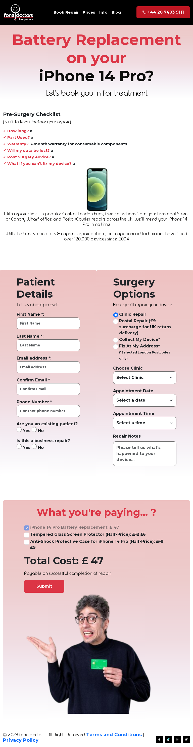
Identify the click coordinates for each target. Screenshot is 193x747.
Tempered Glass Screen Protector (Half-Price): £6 (88, 534)
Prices (89, 12)
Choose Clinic (128, 368)
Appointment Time (133, 413)
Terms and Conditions (114, 734)
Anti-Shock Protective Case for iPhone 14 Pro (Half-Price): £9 (96, 544)
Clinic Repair (132, 314)
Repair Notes (127, 436)
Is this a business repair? (43, 440)
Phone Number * (34, 402)
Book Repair (66, 12)
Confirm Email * (33, 380)
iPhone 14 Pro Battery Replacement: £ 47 (74, 527)
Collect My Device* (139, 339)
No (38, 430)
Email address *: (34, 358)
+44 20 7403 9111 (163, 12)
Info (103, 12)
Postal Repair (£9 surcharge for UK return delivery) (145, 326)
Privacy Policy (20, 740)
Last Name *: (30, 336)
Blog (116, 12)
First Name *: (30, 314)
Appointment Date (133, 390)
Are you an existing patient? (47, 423)
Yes (23, 430)
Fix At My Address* (139, 346)
